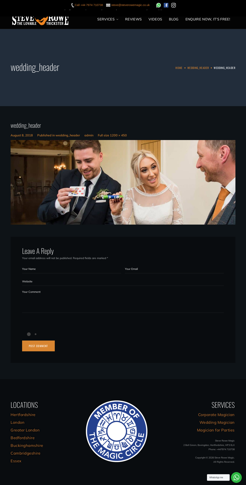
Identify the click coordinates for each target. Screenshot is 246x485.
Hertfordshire (23, 414)
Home (179, 68)
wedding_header (198, 68)
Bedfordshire (23, 437)
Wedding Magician (217, 422)
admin (88, 135)
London (17, 422)
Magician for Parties (216, 430)
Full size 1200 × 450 (112, 135)
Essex (16, 460)
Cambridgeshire (25, 453)
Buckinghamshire (27, 445)
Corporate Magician (216, 414)
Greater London (25, 430)
